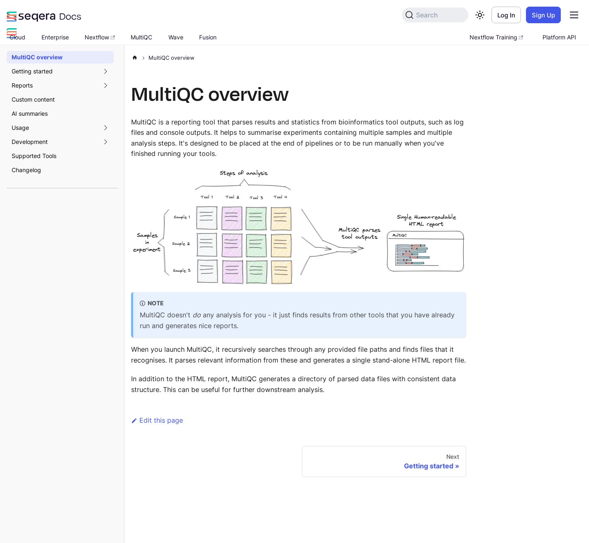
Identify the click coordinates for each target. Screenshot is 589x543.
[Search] (435, 14)
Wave (175, 37)
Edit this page (157, 420)
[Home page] (135, 56)
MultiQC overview (37, 57)
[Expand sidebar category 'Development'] (105, 142)
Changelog (26, 169)
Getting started (32, 71)
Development (30, 141)
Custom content (33, 99)
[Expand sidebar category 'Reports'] (105, 85)
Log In (506, 15)
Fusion (208, 37)
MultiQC (141, 37)
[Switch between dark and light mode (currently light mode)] (480, 15)
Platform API (559, 37)
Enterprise (55, 37)
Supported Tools (34, 155)
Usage (20, 127)
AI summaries (30, 113)
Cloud (17, 37)
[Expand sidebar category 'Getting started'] (105, 71)
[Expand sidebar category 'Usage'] (105, 128)
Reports (22, 85)
